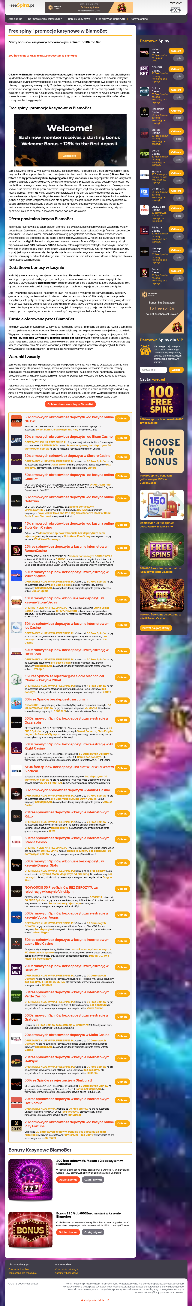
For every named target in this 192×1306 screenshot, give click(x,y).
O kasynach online (18, 1269)
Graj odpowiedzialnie (92, 1300)
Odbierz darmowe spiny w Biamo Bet (70, 404)
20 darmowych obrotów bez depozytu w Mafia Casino (67, 1035)
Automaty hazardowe (66, 1273)
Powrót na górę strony (156, 628)
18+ (108, 1300)
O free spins (15, 18)
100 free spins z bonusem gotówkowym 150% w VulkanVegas (156, 479)
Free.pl (21, 5)
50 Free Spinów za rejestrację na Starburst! (58, 1080)
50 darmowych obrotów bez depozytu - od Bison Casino (69, 437)
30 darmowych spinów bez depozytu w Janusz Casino (67, 790)
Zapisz (176, 369)
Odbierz (122, 418)
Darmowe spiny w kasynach (45, 18)
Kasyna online (139, 18)
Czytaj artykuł (93, 1179)
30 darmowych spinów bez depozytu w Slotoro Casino (67, 456)
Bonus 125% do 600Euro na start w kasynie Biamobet (88, 1215)
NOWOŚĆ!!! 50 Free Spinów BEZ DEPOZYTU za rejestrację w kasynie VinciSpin (61, 890)
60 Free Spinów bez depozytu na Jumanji (57, 699)
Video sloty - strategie (66, 1269)
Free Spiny (176, 3)
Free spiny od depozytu (110, 18)
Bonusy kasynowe (79, 18)
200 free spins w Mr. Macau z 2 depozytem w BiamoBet (42, 55)
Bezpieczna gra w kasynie (22, 1273)
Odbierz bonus (68, 1179)
